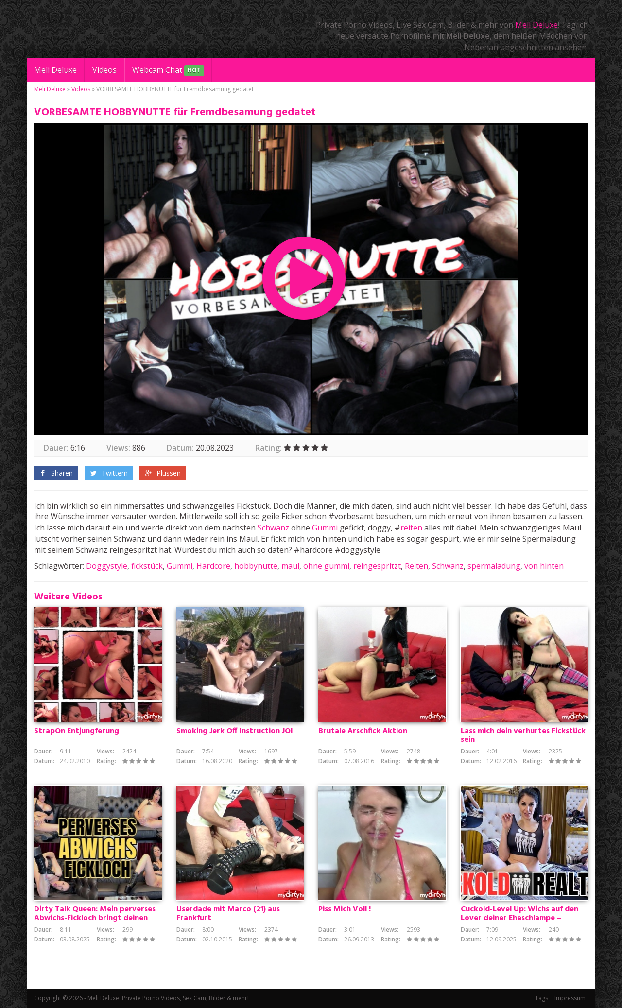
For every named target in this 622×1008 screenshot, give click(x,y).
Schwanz (273, 527)
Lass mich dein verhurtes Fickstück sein (523, 735)
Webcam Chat (168, 71)
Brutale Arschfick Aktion (362, 731)
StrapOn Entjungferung (76, 731)
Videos (104, 70)
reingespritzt (377, 566)
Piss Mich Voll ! (344, 909)
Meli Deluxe (536, 24)
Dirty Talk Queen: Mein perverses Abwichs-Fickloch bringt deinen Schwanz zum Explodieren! (95, 918)
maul (290, 566)
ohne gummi (326, 566)
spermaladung (493, 566)
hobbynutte (255, 566)
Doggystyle (106, 566)
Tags (541, 998)
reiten (411, 527)
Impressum (570, 998)
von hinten (544, 566)
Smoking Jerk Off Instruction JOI (234, 731)
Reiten (416, 566)
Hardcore (213, 566)
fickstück (147, 566)
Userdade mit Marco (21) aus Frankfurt (228, 913)
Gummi (325, 527)
